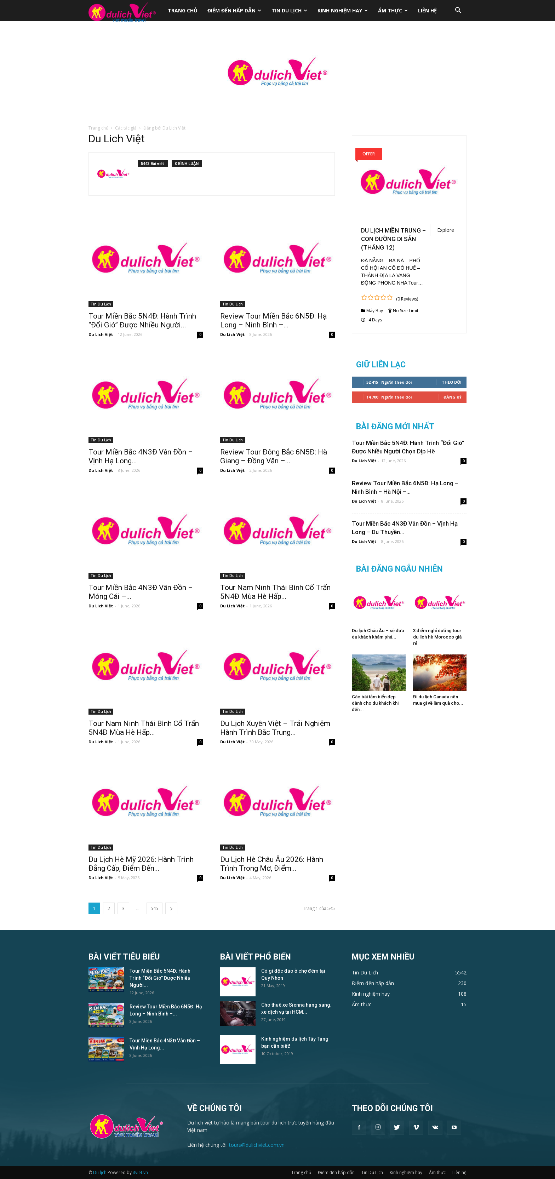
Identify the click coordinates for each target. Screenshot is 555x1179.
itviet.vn (140, 1172)
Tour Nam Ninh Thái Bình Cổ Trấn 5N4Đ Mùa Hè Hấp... (275, 592)
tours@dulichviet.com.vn (257, 1144)
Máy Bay (374, 311)
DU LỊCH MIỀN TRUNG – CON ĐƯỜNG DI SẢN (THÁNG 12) (393, 239)
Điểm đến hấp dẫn (234, 10)
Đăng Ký (453, 397)
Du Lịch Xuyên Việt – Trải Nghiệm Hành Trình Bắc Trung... (275, 728)
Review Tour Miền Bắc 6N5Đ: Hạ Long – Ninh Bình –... (273, 320)
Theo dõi (452, 382)
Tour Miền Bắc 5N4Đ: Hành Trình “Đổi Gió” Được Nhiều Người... (142, 320)
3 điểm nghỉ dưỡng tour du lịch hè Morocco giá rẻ (437, 637)
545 (154, 908)
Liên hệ (427, 10)
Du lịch (100, 1172)
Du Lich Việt (100, 334)
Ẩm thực (393, 10)
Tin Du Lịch (289, 10)
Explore (445, 230)
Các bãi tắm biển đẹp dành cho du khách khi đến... (375, 703)
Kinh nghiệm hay (342, 10)
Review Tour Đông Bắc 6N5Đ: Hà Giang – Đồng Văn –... (273, 456)
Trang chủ (183, 10)
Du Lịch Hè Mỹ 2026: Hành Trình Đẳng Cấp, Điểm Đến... (141, 863)
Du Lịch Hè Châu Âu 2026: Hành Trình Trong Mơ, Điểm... (271, 863)
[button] (458, 11)
